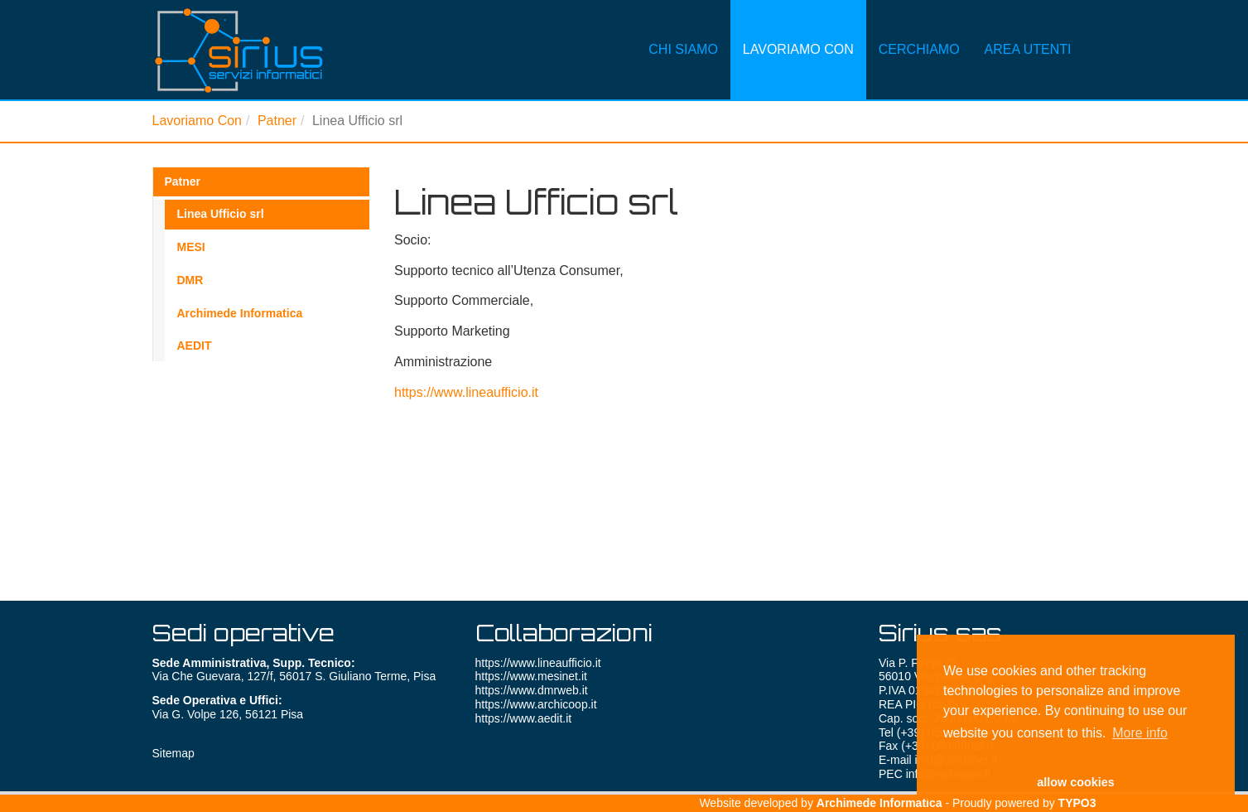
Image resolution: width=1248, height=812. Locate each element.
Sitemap (173, 753)
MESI (191, 247)
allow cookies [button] (1076, 782)
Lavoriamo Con (798, 28)
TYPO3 (1077, 803)
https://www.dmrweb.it (531, 690)
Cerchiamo (919, 28)
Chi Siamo (683, 28)
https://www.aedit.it (523, 718)
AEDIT (194, 345)
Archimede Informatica (240, 313)
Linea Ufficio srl (220, 213)
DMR (190, 280)
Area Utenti (1028, 28)
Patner (277, 121)
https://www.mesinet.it (531, 676)
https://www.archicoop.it (536, 704)
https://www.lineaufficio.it (466, 392)
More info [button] (1140, 733)
